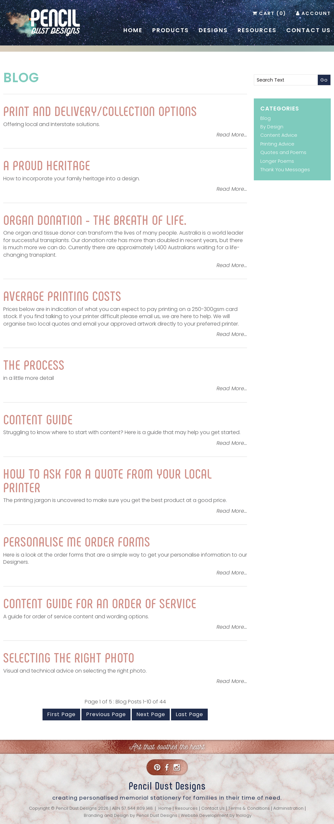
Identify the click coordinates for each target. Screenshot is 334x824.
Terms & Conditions (249, 808)
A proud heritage (46, 165)
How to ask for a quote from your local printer (107, 480)
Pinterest (157, 767)
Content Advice (278, 135)
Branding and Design (106, 815)
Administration (288, 808)
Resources (257, 30)
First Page (61, 714)
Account (316, 13)
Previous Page (106, 714)
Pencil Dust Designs (156, 815)
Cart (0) (272, 13)
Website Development (204, 815)
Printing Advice (277, 144)
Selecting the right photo (68, 657)
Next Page (150, 714)
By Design (271, 126)
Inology (244, 815)
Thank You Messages (285, 169)
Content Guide (38, 419)
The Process (34, 364)
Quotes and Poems (283, 152)
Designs (213, 30)
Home (132, 30)
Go (324, 80)
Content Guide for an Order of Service (99, 603)
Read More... (231, 134)
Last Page (189, 714)
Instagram (176, 767)
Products (170, 30)
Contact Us (308, 30)
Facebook (167, 767)
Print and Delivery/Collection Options (100, 110)
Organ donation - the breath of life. (95, 219)
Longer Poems (277, 161)
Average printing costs (62, 295)
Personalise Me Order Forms (76, 541)
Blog (21, 78)
